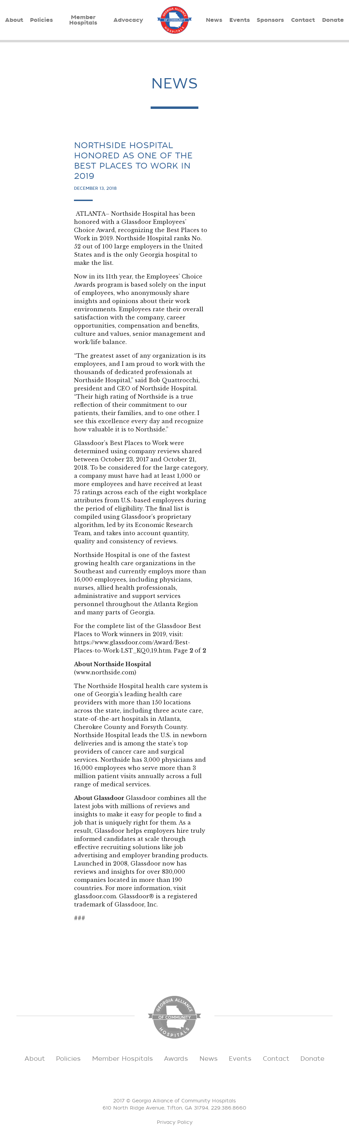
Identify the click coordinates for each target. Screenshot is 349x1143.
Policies (41, 20)
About (14, 20)
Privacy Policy (175, 1122)
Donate (333, 20)
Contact (303, 20)
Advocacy (128, 20)
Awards (176, 1059)
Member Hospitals (83, 20)
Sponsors (270, 20)
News (214, 20)
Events (239, 20)
